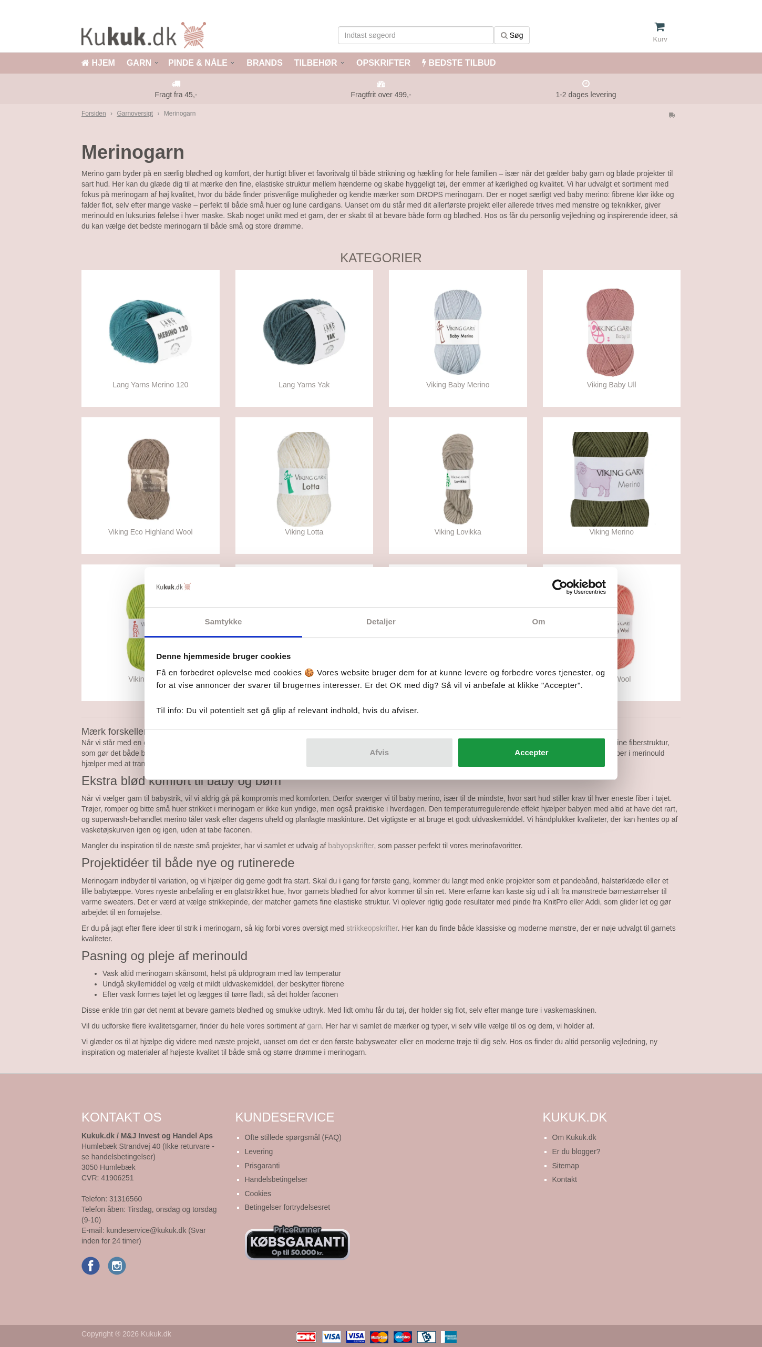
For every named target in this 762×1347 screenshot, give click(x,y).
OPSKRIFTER (382, 62)
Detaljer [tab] (381, 621)
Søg (512, 35)
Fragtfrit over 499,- (381, 94)
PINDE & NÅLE (198, 62)
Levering (259, 1151)
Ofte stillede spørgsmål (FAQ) (293, 1137)
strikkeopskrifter (371, 928)
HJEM (98, 62)
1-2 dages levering (585, 94)
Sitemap (565, 1165)
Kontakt (564, 1179)
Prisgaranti (262, 1165)
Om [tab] (538, 621)
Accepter (531, 752)
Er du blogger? (576, 1151)
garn (314, 1026)
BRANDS (263, 62)
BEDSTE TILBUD (459, 62)
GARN (139, 62)
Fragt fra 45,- (176, 94)
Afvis (379, 752)
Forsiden (93, 113)
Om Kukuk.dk (574, 1137)
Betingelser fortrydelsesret (288, 1207)
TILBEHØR (315, 62)
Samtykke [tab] (223, 621)
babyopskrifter (351, 845)
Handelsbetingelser (276, 1179)
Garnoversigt (135, 113)
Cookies (258, 1193)
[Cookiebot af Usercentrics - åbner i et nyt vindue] (560, 587)
